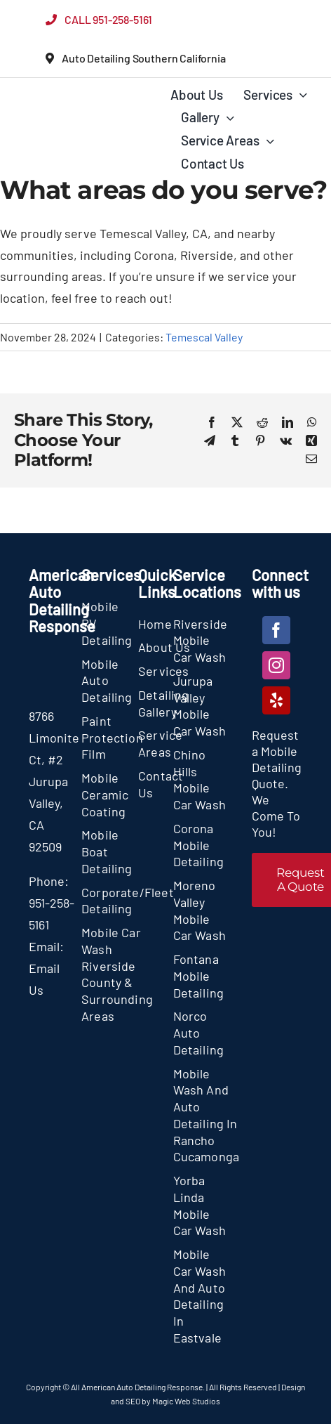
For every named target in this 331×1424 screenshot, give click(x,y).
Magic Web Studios (186, 1401)
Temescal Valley (204, 337)
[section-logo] (65, 98)
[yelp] (276, 700)
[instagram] (276, 665)
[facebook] (276, 630)
